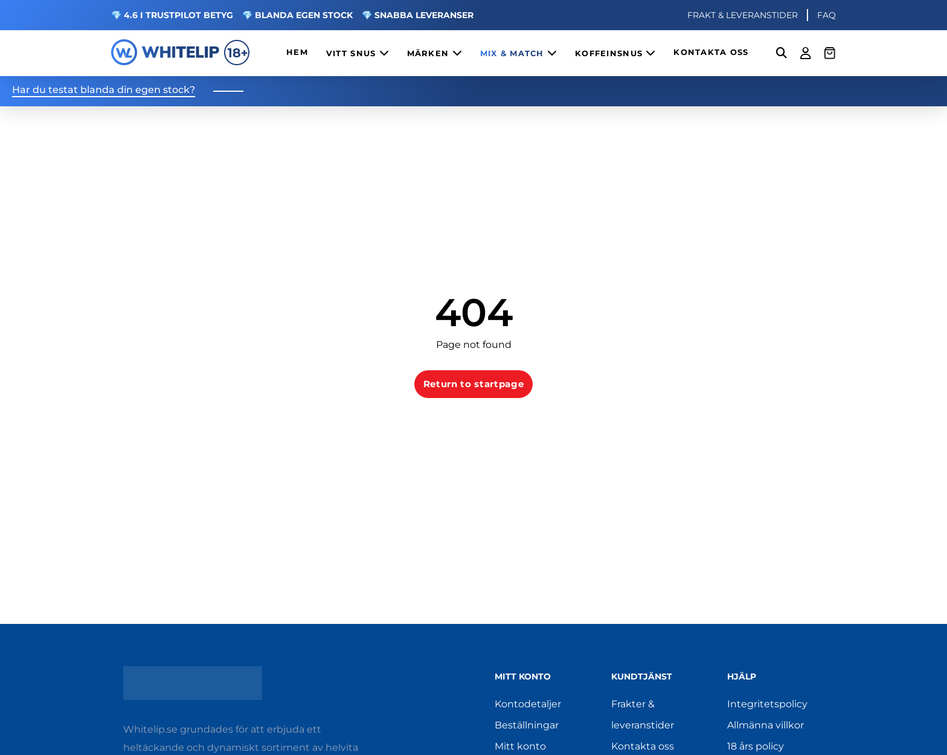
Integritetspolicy (767, 704)
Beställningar (527, 725)
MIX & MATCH (518, 53)
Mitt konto (520, 746)
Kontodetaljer (528, 704)
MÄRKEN (434, 53)
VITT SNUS (357, 53)
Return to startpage (473, 384)
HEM (297, 52)
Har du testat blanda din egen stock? (103, 90)
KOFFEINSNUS (615, 53)
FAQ (826, 15)
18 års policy (755, 746)
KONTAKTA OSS (710, 52)
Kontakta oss (642, 746)
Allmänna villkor (765, 725)
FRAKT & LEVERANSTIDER (742, 15)
